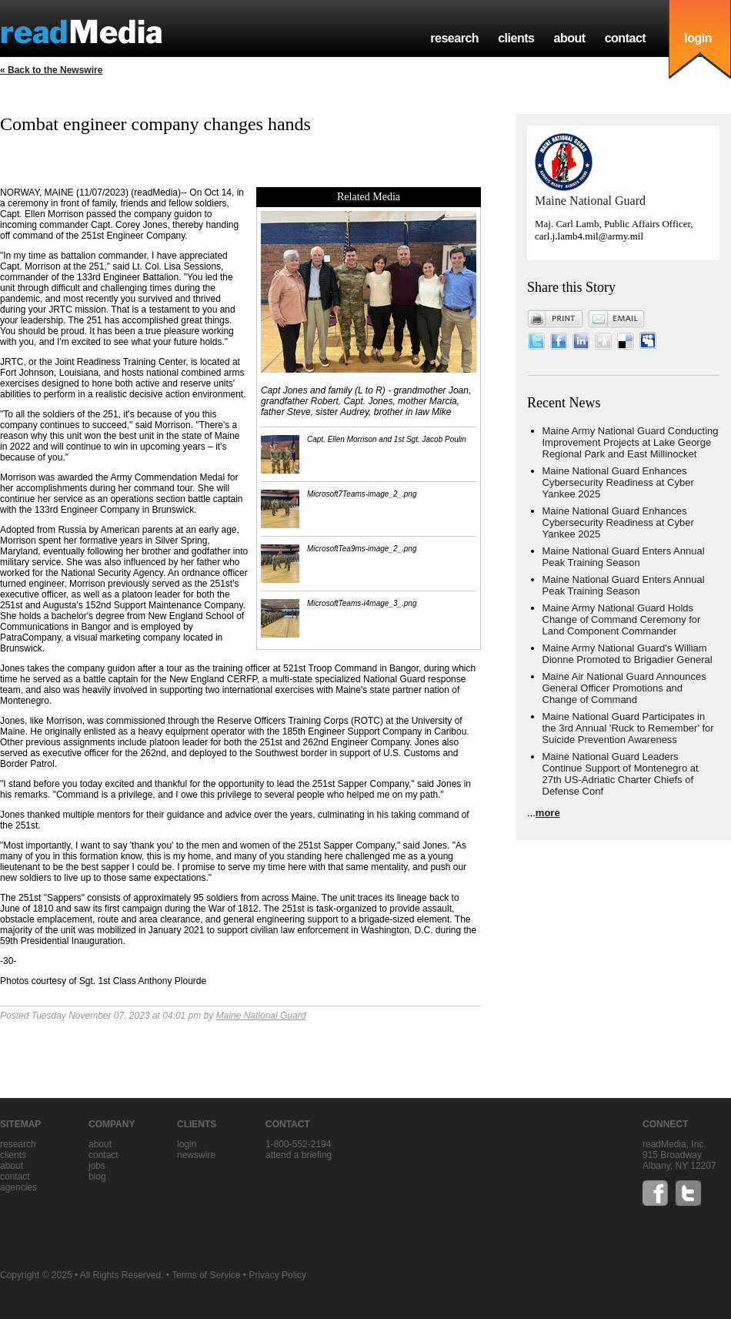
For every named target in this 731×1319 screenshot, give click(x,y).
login (698, 38)
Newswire (196, 1155)
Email (616, 319)
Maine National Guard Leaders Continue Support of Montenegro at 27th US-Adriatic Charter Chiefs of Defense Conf (620, 774)
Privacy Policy (277, 1275)
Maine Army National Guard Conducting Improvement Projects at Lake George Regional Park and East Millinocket (630, 442)
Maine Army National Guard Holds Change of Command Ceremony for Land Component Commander (621, 619)
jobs (96, 1165)
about (569, 38)
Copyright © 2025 (36, 1275)
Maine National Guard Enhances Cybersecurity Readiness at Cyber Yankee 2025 (618, 482)
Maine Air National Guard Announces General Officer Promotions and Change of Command (624, 688)
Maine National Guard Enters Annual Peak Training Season (623, 556)
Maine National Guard (261, 1015)
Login (186, 1144)
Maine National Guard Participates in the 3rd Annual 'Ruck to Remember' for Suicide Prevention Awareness (628, 728)
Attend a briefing (298, 1155)
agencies (18, 1187)
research (454, 38)
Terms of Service (206, 1275)
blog (97, 1176)
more (548, 813)
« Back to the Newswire (51, 70)
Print (555, 319)
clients (516, 38)
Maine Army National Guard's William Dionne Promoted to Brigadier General (627, 653)
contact (625, 38)
